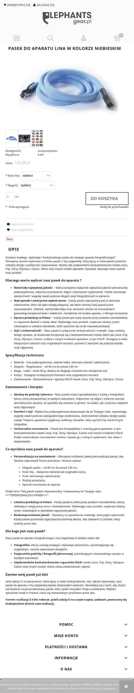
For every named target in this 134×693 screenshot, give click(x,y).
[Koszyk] (117, 38)
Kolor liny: (12, 175)
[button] (17, 38)
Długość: (11, 185)
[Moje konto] (84, 38)
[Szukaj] (50, 38)
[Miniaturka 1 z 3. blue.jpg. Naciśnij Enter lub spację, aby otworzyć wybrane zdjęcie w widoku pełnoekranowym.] (11, 139)
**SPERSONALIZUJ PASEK (26, 495)
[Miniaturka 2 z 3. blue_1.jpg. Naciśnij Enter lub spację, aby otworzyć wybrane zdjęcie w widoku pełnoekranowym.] (24, 139)
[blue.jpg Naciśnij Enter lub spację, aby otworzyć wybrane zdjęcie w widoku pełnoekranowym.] (67, 90)
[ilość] (9, 196)
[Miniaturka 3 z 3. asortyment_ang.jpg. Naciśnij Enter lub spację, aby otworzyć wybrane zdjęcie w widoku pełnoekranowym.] (37, 138)
